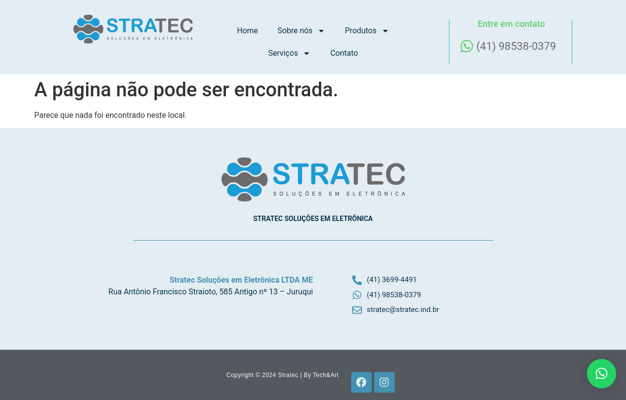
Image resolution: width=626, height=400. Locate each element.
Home (247, 30)
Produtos (367, 31)
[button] (601, 373)
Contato (344, 53)
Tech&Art (326, 375)
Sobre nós (302, 31)
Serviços (289, 53)
